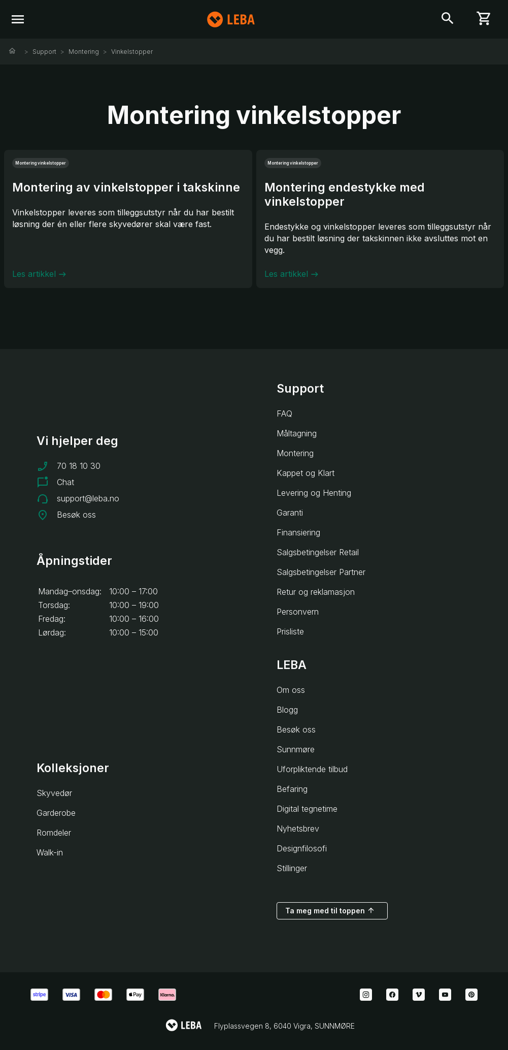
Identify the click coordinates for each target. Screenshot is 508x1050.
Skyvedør (54, 793)
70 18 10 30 (78, 466)
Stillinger (292, 868)
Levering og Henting (314, 493)
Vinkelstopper (132, 51)
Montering (84, 51)
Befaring (292, 789)
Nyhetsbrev (298, 828)
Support (44, 51)
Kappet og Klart (305, 473)
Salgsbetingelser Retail (318, 552)
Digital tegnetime (307, 809)
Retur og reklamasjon (316, 592)
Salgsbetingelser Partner (321, 572)
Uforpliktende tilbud (312, 769)
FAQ (284, 413)
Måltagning (297, 433)
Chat (65, 482)
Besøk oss (76, 515)
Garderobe (56, 813)
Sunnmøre (296, 749)
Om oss (291, 690)
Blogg (287, 710)
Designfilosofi (302, 848)
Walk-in (50, 852)
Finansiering (298, 532)
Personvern (298, 612)
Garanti (290, 512)
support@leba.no (88, 498)
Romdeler (54, 833)
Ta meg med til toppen (330, 910)
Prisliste (290, 631)
